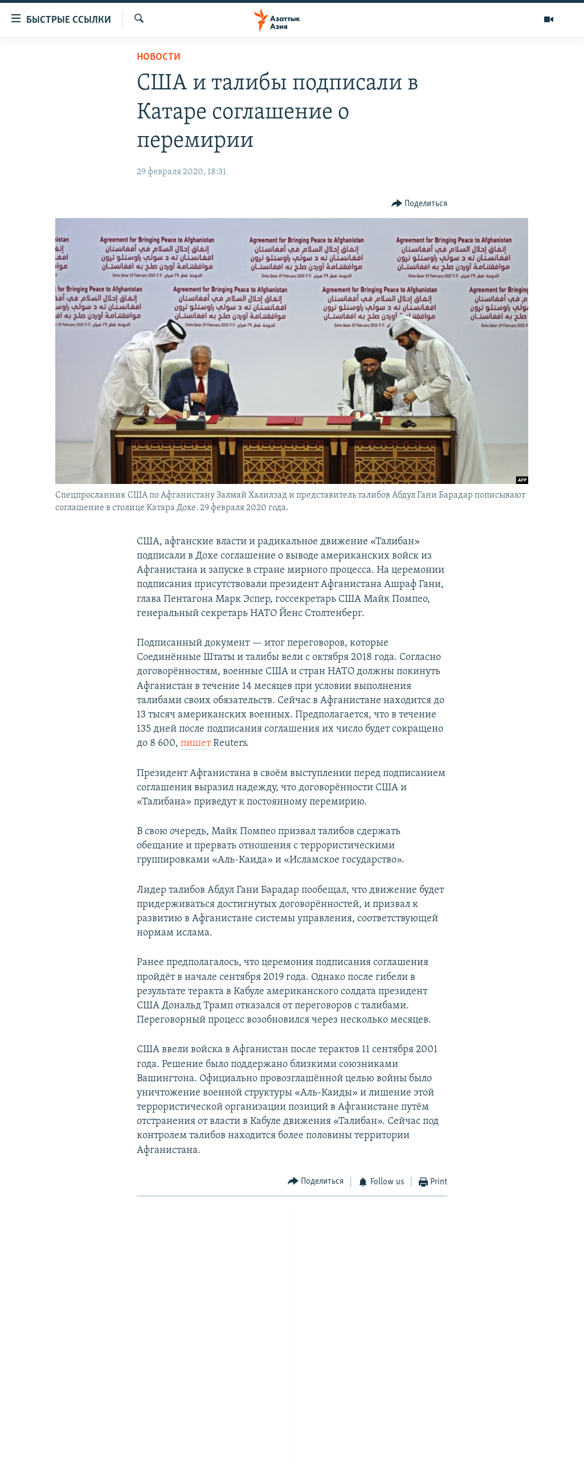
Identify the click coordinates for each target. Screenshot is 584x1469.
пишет (197, 743)
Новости (159, 57)
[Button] (419, 204)
